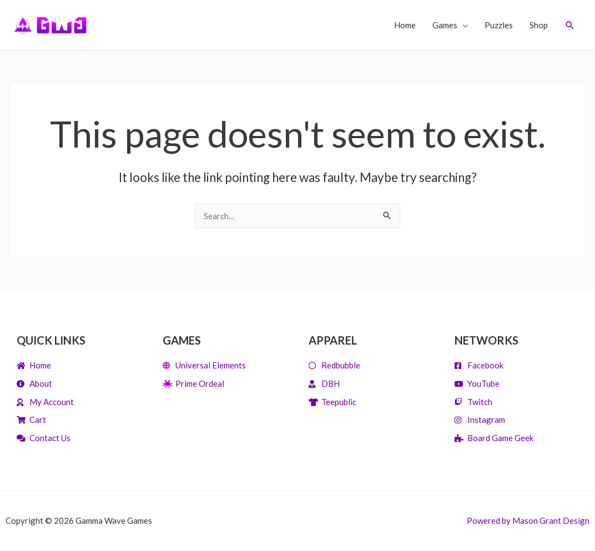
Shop (539, 25)
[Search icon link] (570, 25)
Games (444, 25)
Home (405, 25)
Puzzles (499, 25)
